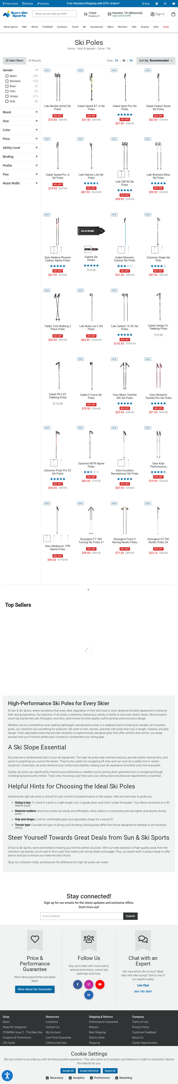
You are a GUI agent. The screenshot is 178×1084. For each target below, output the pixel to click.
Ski (84, 26)
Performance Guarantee (103, 1022)
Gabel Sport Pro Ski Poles (125, 108)
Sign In (158, 14)
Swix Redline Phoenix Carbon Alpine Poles (57, 259)
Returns (93, 1027)
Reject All (110, 1070)
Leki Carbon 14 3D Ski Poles (124, 328)
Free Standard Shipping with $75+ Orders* (93, 3)
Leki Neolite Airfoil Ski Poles (57, 108)
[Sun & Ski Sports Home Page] (15, 14)
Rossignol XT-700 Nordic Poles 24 (158, 541)
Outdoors (62, 26)
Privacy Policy (140, 1027)
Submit (130, 916)
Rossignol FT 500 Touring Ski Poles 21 (91, 541)
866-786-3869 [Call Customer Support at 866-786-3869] (143, 991)
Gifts (156, 26)
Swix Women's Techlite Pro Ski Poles (158, 396)
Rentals (27, 3)
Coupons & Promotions (17, 1037)
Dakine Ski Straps (91, 258)
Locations (52, 1022)
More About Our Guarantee (35, 989)
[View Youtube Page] (173, 3)
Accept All (68, 1070)
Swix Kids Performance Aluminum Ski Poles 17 (158, 465)
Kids (134, 26)
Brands (145, 26)
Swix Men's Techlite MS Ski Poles (125, 396)
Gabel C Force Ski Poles (91, 396)
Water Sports (11, 26)
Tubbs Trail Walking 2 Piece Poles (57, 328)
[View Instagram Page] (165, 3)
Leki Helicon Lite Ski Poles (91, 176)
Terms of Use (140, 1022)
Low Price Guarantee (58, 1037)
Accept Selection (89, 1070)
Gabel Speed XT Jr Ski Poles (91, 108)
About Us (137, 1037)
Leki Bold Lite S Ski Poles (91, 328)
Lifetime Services (56, 1042)
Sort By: (155, 60)
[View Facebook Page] (157, 3)
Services (43, 3)
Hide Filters (14, 60)
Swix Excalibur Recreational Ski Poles (124, 472)
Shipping (94, 1042)
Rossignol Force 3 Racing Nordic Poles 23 (124, 541)
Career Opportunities (144, 1042)
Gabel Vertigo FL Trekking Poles (158, 327)
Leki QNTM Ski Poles (125, 183)
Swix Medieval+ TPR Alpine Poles (57, 548)
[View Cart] (173, 14)
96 (131, 60)
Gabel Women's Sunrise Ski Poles (124, 259)
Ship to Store (96, 1037)
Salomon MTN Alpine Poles (91, 465)
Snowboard (96, 26)
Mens (110, 26)
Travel (75, 26)
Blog (145, 3)
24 (116, 60)
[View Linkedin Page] (88, 994)
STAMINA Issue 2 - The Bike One (22, 1032)
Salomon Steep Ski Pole (158, 259)
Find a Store (10, 3)
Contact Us (52, 1027)
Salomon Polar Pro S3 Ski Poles (57, 472)
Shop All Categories (15, 1027)
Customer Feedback (144, 1032)
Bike (24, 26)
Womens (122, 26)
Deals (166, 26)
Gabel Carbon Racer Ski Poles (158, 108)
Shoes (34, 26)
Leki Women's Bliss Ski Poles (158, 176)
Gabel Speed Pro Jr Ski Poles (57, 176)
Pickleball (47, 26)
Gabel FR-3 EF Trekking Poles (58, 396)
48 (123, 60)
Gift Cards (9, 1042)
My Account (53, 1032)
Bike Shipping (97, 1032)
